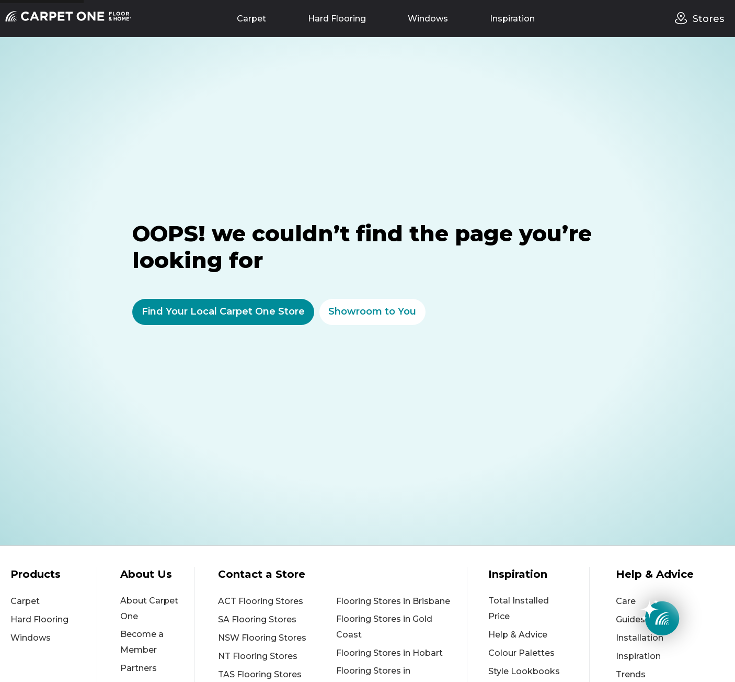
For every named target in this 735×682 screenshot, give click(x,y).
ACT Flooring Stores (260, 601)
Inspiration (512, 19)
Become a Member (142, 642)
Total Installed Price (518, 608)
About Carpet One (149, 608)
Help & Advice (517, 635)
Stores (708, 19)
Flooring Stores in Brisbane (393, 601)
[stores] (684, 18)
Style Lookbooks (524, 671)
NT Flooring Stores (257, 656)
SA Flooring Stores (257, 619)
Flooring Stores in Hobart (389, 653)
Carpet (251, 19)
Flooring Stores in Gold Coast (384, 627)
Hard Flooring (337, 19)
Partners (138, 668)
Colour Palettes (521, 653)
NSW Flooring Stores (262, 638)
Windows (428, 19)
